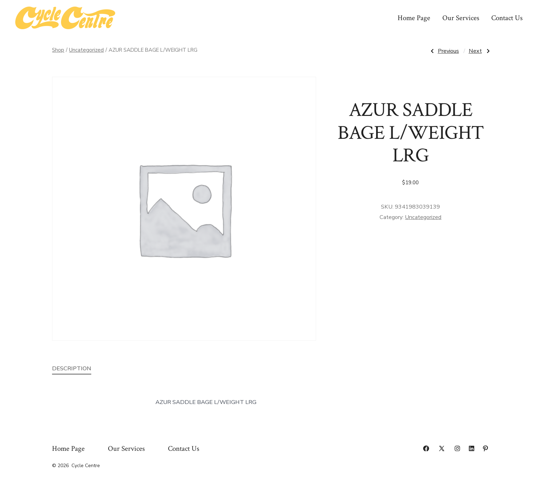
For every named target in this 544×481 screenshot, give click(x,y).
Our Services (460, 18)
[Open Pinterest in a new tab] (485, 448)
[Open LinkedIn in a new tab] (471, 448)
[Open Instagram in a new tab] (457, 448)
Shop (58, 50)
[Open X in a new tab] (442, 448)
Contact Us (506, 18)
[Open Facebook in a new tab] (426, 448)
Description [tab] (71, 368)
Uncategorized (86, 50)
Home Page (414, 18)
